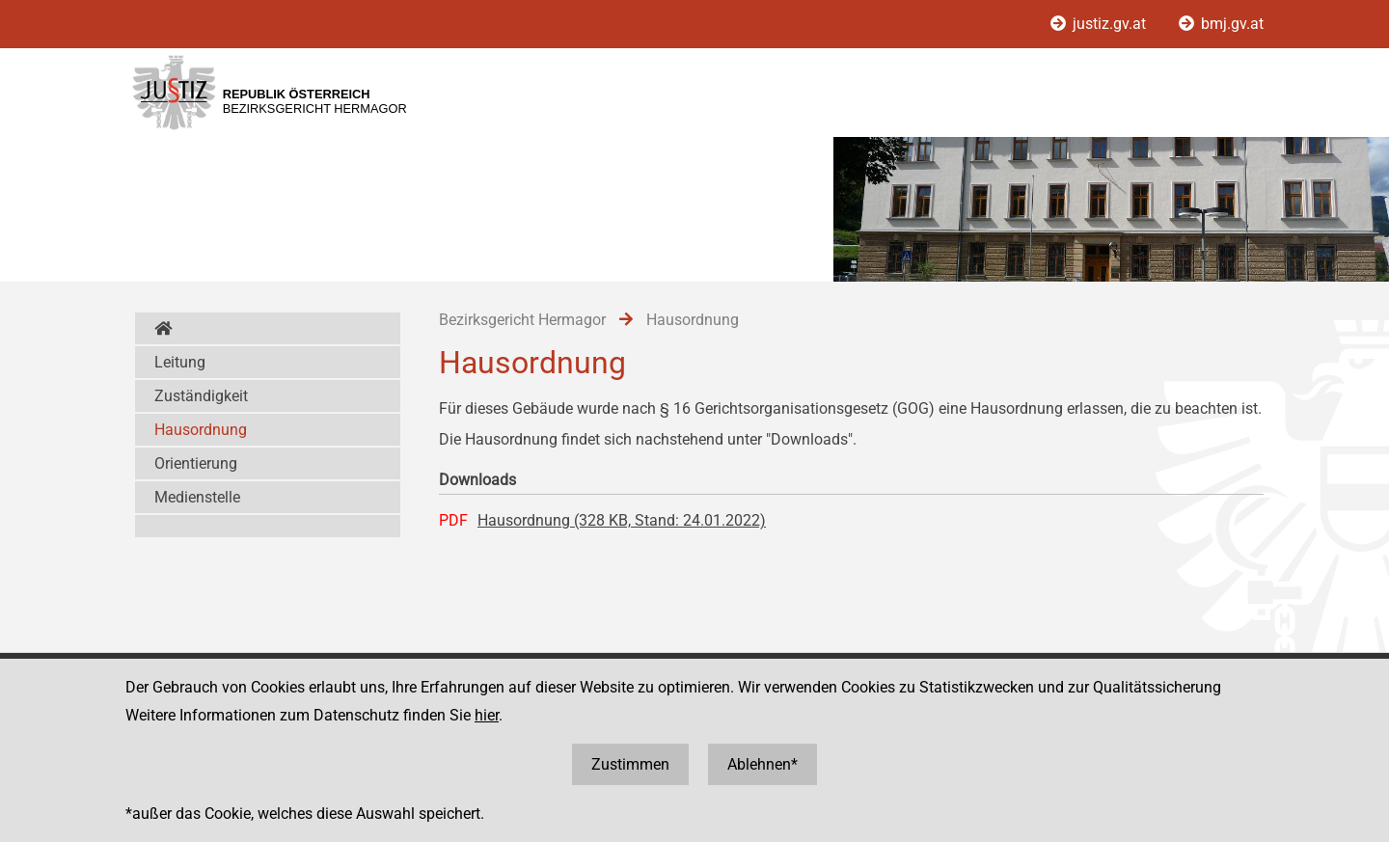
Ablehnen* (762, 764)
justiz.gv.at (1100, 23)
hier (487, 715)
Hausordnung (200, 430)
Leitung (179, 362)
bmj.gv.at (1221, 23)
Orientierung (195, 463)
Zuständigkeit (201, 396)
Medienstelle (197, 497)
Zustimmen (630, 764)
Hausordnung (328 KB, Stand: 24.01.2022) (621, 520)
